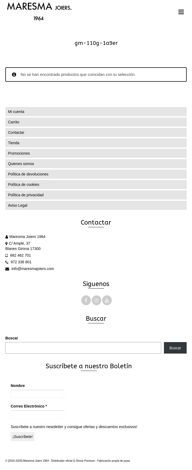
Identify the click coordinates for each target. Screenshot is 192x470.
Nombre (18, 385)
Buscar (11, 338)
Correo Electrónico (29, 406)
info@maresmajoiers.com (29, 269)
